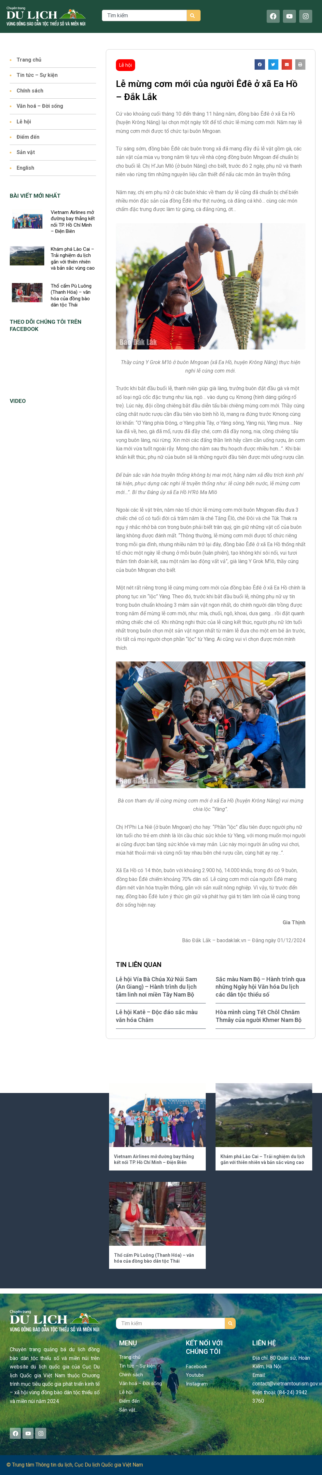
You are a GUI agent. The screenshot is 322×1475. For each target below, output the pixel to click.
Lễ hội (24, 122)
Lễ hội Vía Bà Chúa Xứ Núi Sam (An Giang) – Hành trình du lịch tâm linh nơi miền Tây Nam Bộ (156, 987)
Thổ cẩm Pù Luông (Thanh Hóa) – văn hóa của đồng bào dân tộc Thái (71, 295)
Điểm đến (28, 137)
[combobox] (144, 15)
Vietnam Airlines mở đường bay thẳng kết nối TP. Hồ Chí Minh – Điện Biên (73, 221)
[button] (260, 64)
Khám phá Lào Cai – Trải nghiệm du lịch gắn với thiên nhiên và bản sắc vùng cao (73, 258)
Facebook (197, 1366)
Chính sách (30, 91)
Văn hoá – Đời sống (40, 106)
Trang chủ (29, 60)
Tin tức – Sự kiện (37, 75)
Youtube (195, 1375)
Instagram (197, 1384)
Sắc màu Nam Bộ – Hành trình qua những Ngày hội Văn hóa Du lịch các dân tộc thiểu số (260, 987)
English (26, 168)
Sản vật (26, 152)
